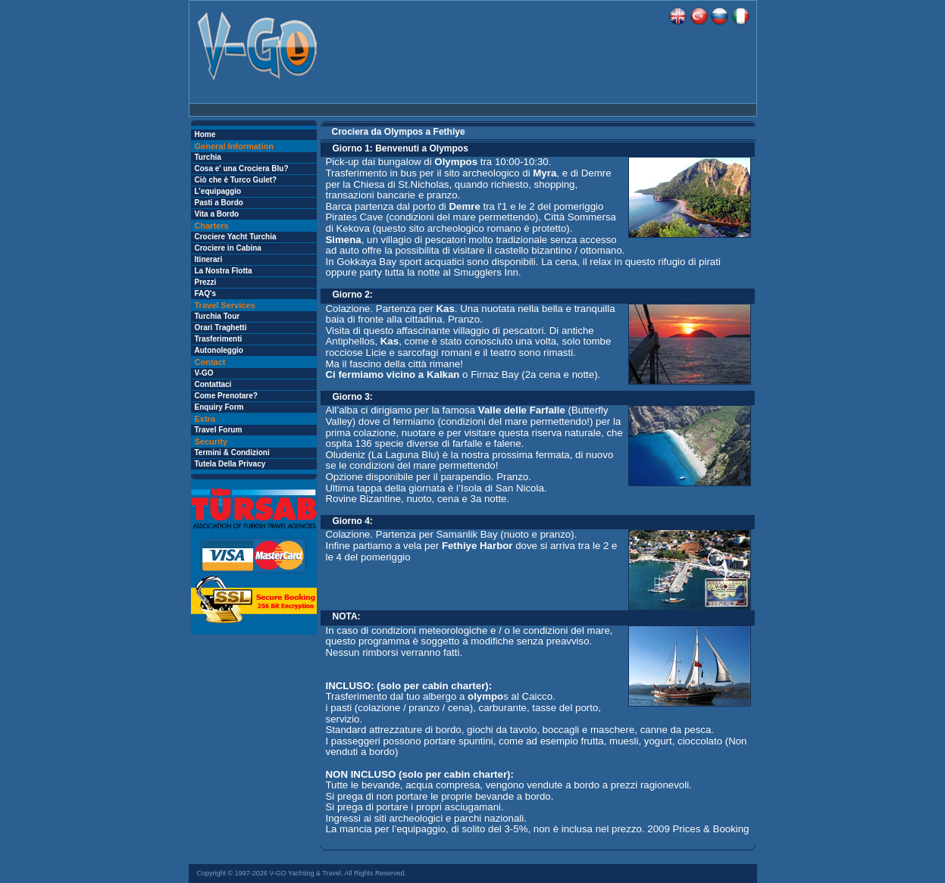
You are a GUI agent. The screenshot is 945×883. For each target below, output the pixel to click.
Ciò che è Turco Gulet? (236, 180)
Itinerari (209, 259)
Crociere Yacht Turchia (236, 236)
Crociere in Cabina (228, 248)
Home (205, 134)
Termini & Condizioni (232, 452)
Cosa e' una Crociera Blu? (242, 168)
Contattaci (213, 384)
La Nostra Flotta (223, 271)
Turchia (208, 157)
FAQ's (206, 293)
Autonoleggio (219, 350)
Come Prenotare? (226, 396)
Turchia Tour (217, 316)
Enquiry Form (219, 407)
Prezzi (206, 282)
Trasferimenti (219, 339)
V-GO (204, 373)
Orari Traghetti (221, 327)
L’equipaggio (218, 191)
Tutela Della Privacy (230, 464)
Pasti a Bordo (219, 202)
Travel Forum (219, 430)
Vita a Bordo (217, 214)
